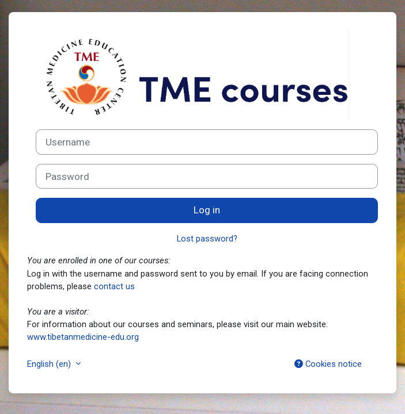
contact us (114, 286)
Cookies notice (328, 364)
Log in (207, 210)
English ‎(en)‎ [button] (50, 364)
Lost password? (207, 238)
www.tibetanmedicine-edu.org (83, 337)
